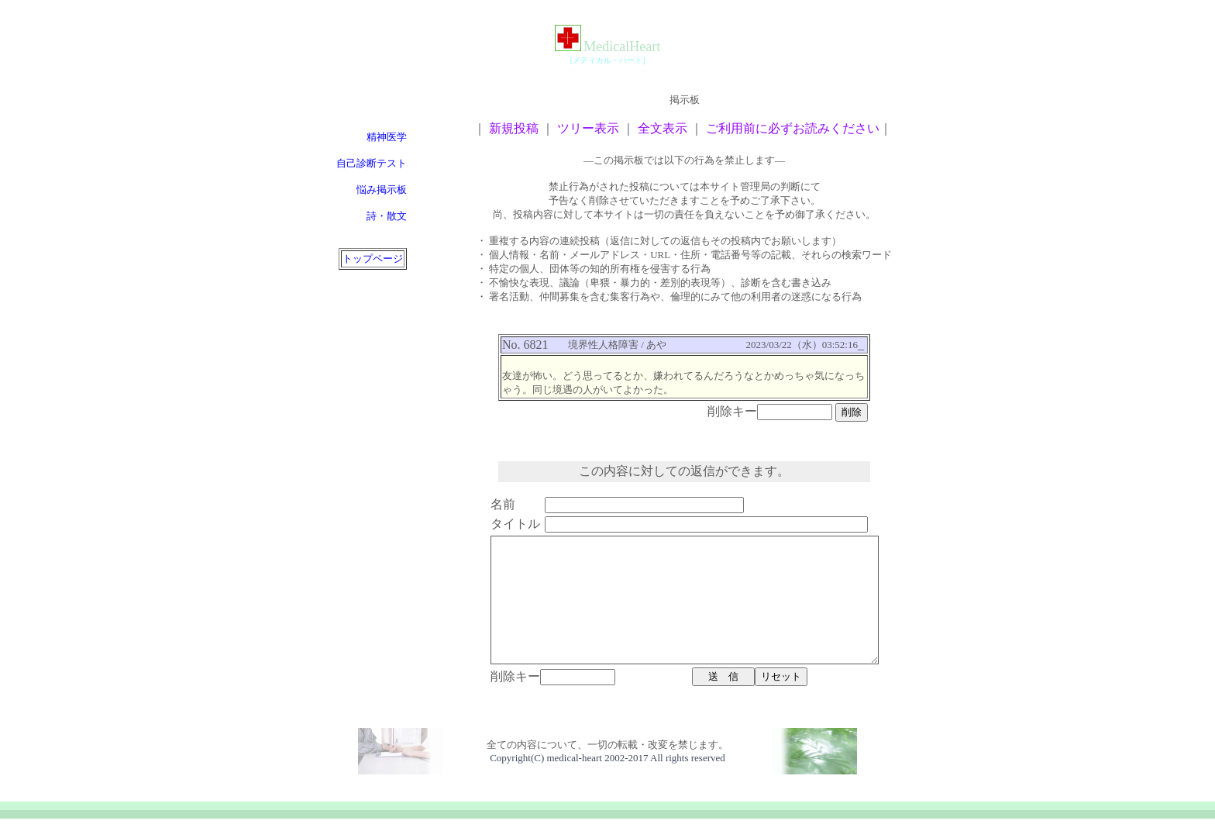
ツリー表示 (588, 128)
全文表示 (662, 128)
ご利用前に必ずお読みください (792, 128)
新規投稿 (514, 128)
